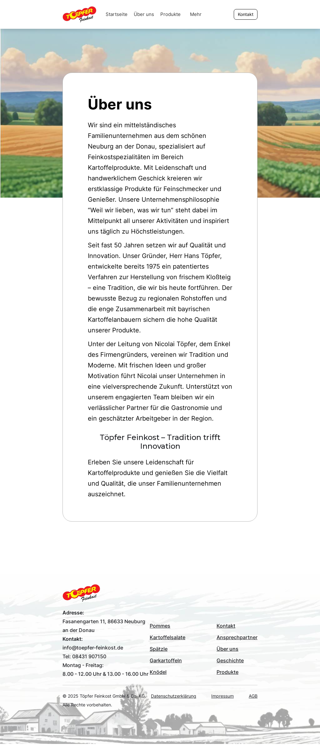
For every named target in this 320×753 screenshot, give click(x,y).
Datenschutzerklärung (173, 696)
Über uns (144, 14)
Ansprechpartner (237, 637)
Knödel (158, 672)
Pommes (160, 626)
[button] (196, 14)
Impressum (222, 696)
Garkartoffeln (166, 660)
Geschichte (230, 660)
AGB (253, 696)
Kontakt (226, 626)
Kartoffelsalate (167, 637)
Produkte (170, 14)
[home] (82, 14)
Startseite (117, 14)
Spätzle (159, 649)
